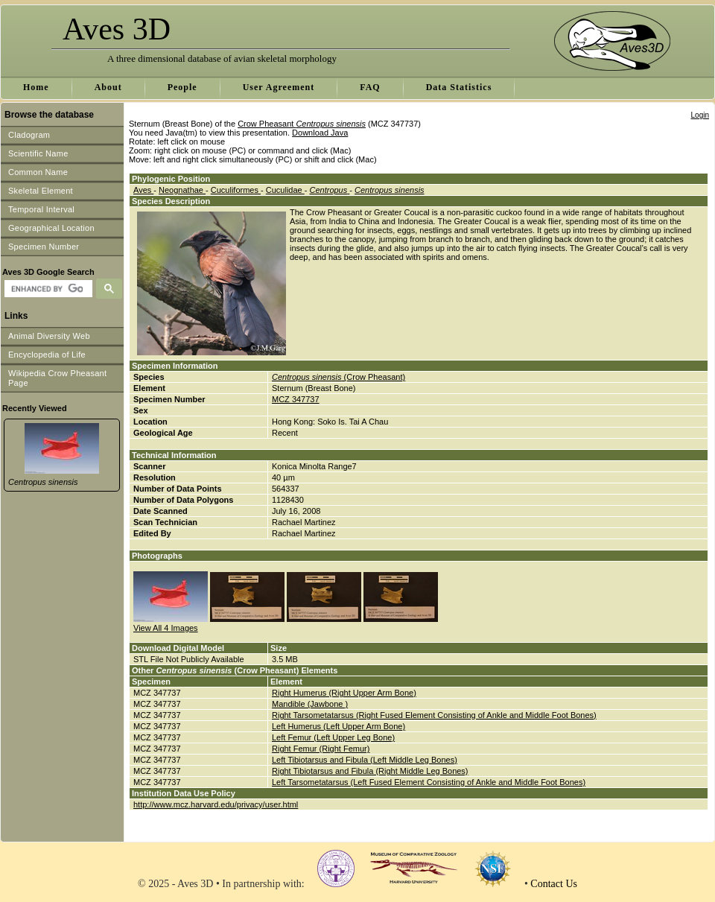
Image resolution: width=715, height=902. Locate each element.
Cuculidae (285, 189)
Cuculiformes (236, 189)
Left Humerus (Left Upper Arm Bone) (338, 726)
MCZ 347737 (296, 399)
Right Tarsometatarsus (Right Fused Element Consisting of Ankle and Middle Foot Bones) (434, 715)
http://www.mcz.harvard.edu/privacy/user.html (215, 804)
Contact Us (553, 883)
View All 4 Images (165, 627)
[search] (46, 289)
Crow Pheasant (302, 123)
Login (700, 115)
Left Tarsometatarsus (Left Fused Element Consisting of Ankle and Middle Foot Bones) (428, 782)
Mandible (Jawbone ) (310, 703)
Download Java (320, 132)
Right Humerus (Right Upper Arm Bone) (344, 692)
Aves (143, 189)
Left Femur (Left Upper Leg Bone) (333, 737)
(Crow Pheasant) (338, 376)
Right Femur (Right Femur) (320, 748)
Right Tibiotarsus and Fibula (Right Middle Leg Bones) (370, 770)
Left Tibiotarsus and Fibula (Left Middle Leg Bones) (364, 759)
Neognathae (182, 189)
